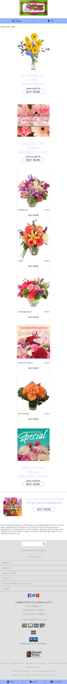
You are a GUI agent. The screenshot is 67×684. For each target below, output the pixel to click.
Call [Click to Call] (11, 681)
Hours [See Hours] (56, 681)
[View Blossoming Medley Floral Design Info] (33, 290)
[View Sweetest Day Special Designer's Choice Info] (33, 445)
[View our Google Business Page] (33, 596)
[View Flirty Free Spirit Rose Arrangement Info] (33, 392)
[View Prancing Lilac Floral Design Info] (33, 188)
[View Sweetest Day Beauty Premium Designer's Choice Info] (33, 341)
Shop (16, 21)
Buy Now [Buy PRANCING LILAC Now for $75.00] (33, 215)
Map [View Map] (33, 681)
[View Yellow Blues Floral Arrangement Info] (33, 52)
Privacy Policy (17, 675)
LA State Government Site (43, 671)
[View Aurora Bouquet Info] (33, 239)
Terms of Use (50, 675)
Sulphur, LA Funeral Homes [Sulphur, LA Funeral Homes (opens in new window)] (13, 663)
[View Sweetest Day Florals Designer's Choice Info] (33, 120)
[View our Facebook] (29, 596)
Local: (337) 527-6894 (33, 613)
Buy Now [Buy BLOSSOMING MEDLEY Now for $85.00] (33, 317)
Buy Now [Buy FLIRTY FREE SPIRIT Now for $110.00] (33, 419)
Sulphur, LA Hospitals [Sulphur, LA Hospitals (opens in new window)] (36, 663)
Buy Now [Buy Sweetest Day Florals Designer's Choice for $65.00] (33, 160)
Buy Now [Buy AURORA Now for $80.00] (33, 266)
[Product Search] (34, 543)
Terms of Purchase (34, 675)
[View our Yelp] (37, 596)
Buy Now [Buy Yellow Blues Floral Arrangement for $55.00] (33, 91)
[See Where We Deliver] (33, 557)
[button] (33, 639)
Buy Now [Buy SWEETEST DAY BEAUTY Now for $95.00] (33, 368)
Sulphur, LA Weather (21, 671)
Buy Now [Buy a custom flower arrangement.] (44, 509)
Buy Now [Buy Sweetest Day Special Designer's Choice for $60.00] (33, 484)
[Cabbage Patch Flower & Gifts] (33, 15)
